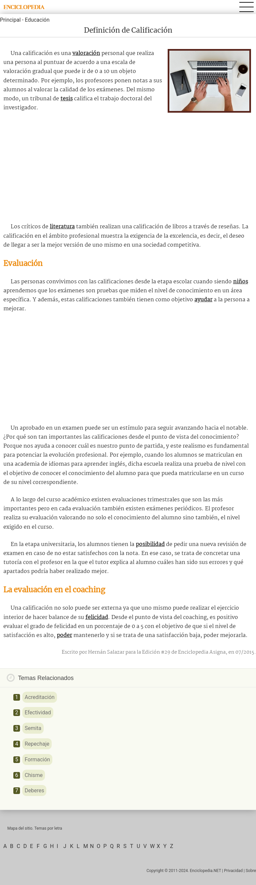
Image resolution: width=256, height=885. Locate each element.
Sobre (251, 870)
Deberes (34, 790)
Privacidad (233, 870)
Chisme (34, 775)
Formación (37, 759)
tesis (66, 98)
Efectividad (38, 712)
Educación (37, 20)
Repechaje (37, 744)
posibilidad (150, 544)
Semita (33, 728)
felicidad (96, 617)
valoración (86, 53)
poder (64, 635)
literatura (62, 226)
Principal (10, 20)
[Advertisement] (128, 167)
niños (240, 281)
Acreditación (40, 697)
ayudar (203, 299)
